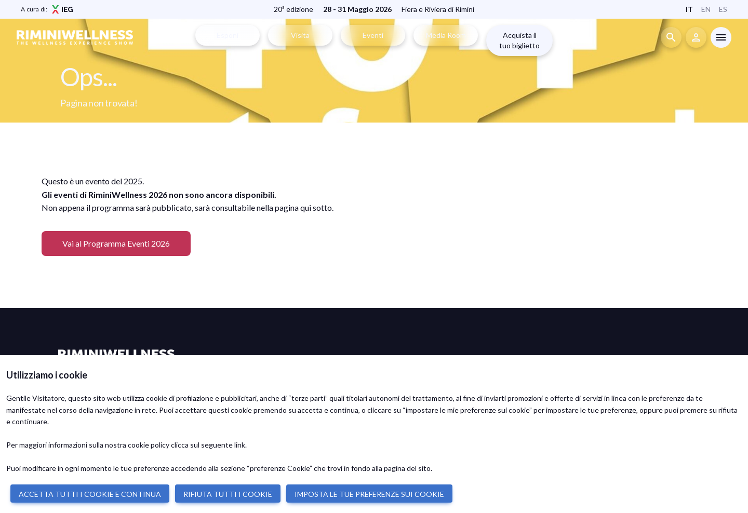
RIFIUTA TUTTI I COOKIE (227, 494)
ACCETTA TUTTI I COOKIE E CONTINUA (90, 494)
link (239, 444)
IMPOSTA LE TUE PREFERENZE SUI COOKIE (369, 494)
